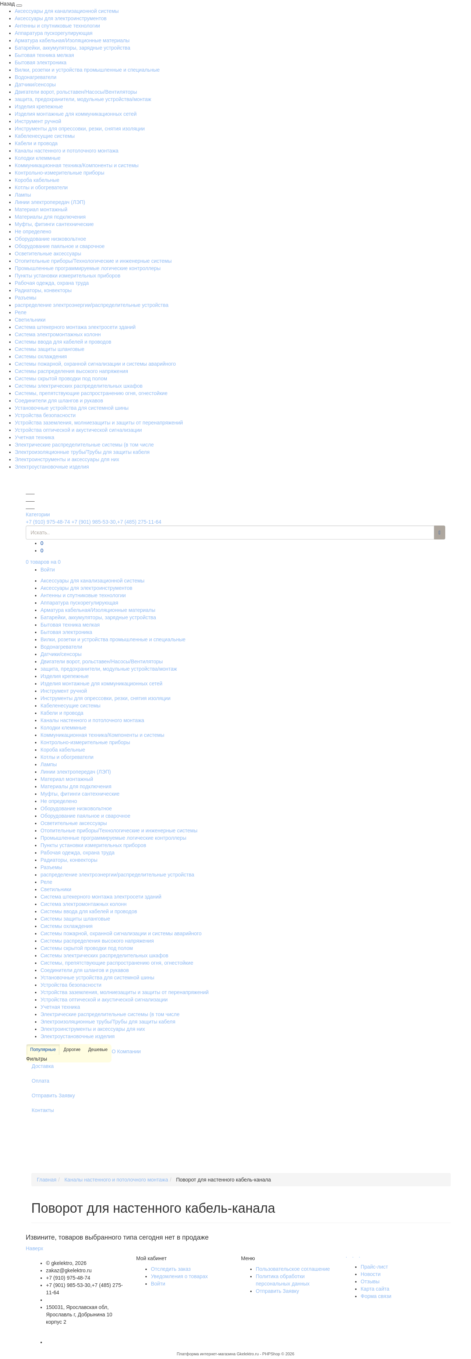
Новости (370, 1274)
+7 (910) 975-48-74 (48, 522)
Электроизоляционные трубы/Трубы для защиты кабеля (82, 452)
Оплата (40, 1081)
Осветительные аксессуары (48, 254)
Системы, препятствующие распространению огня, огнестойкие (91, 393)
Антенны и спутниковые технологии (57, 26)
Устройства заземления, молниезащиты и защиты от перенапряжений (99, 423)
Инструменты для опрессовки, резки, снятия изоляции (80, 129)
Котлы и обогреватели (41, 187)
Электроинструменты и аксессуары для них (67, 459)
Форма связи (376, 1296)
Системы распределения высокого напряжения (71, 371)
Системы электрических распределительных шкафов (78, 386)
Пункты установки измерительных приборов (67, 276)
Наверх (34, 1248)
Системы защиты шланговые (49, 349)
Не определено (33, 231)
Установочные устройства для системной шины (71, 408)
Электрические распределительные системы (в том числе (84, 445)
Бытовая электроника (41, 62)
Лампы (23, 195)
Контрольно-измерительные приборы (60, 173)
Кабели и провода (36, 143)
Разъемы (25, 298)
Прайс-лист (374, 1267)
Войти (47, 570)
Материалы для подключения (50, 217)
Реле (20, 312)
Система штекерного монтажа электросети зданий (75, 327)
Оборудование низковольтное (50, 239)
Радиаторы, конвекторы (43, 290)
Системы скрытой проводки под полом (61, 378)
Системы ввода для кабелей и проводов (63, 342)
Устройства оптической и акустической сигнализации (78, 430)
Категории (38, 514)
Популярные (43, 1050)
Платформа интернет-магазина (206, 1354)
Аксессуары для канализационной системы (67, 11)
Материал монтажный (41, 209)
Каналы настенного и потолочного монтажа (66, 151)
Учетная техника (34, 437)
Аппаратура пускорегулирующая (53, 33)
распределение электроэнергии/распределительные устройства (92, 305)
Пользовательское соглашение (293, 1269)
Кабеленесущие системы (45, 136)
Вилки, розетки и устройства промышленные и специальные (87, 70)
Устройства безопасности (45, 415)
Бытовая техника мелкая (44, 55)
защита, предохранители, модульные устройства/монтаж (83, 99)
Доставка (43, 1066)
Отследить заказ (171, 1269)
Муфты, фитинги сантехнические (54, 224)
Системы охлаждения (41, 356)
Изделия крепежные (39, 107)
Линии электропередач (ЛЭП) (50, 202)
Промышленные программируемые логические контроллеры (87, 268)
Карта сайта (375, 1289)
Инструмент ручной (38, 121)
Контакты (43, 1110)
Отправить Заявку (53, 1095)
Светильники (30, 320)
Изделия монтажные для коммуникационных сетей (76, 114)
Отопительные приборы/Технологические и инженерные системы (93, 261)
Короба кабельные (37, 180)
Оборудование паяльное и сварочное (60, 246)
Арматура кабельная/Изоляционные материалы (72, 40)
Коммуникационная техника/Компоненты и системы (77, 165)
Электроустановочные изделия (52, 467)
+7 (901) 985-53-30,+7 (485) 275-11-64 (116, 522)
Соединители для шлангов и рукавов (59, 401)
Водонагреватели (35, 77)
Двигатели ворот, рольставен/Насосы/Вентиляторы (76, 92)
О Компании (126, 1051)
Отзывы (370, 1281)
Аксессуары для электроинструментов (61, 18)
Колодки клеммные (38, 158)
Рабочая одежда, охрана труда (52, 283)
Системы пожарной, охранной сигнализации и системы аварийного (95, 364)
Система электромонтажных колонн (58, 334)
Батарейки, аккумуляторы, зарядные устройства (72, 48)
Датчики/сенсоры (35, 84)
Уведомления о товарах (179, 1276)
